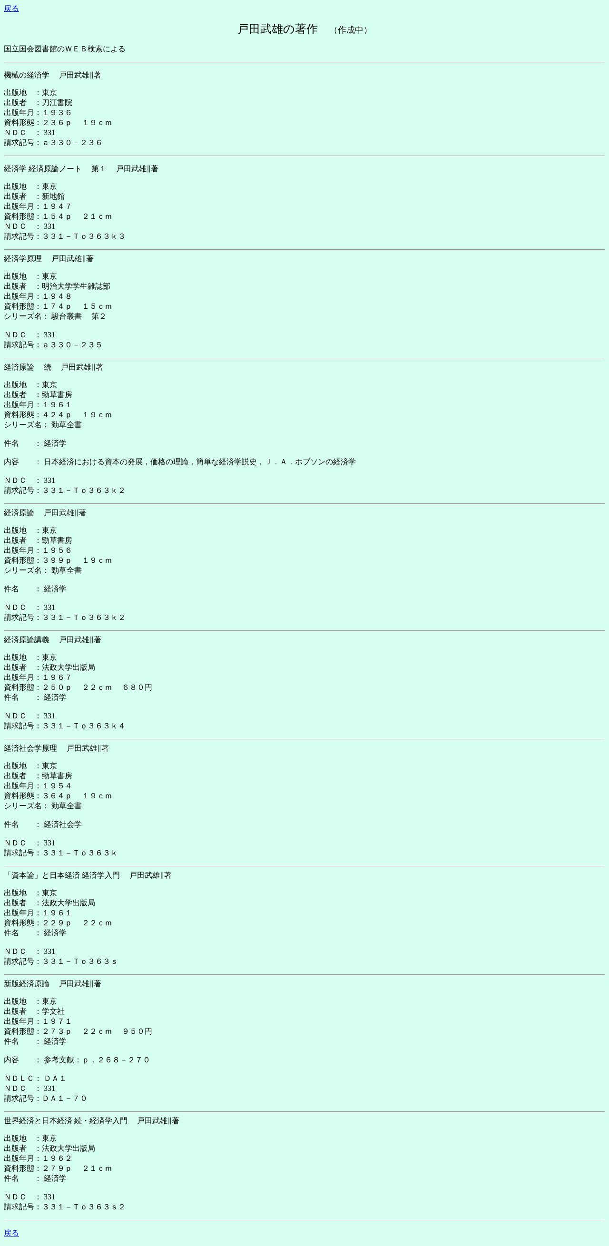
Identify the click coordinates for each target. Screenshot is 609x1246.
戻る (11, 8)
